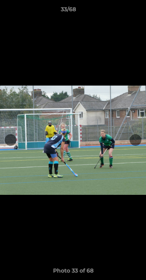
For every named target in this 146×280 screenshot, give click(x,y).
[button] (118, 11)
